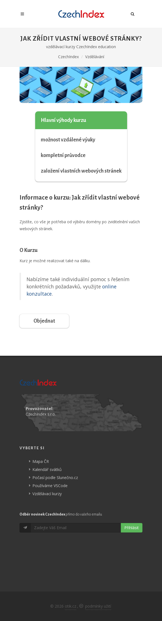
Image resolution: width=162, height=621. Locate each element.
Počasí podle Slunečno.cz (55, 477)
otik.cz (70, 606)
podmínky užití (98, 606)
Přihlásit (131, 527)
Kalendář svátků (47, 469)
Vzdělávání (94, 56)
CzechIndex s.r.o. (41, 414)
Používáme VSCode (50, 485)
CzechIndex (68, 56)
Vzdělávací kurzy (47, 493)
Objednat (44, 321)
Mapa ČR (40, 461)
